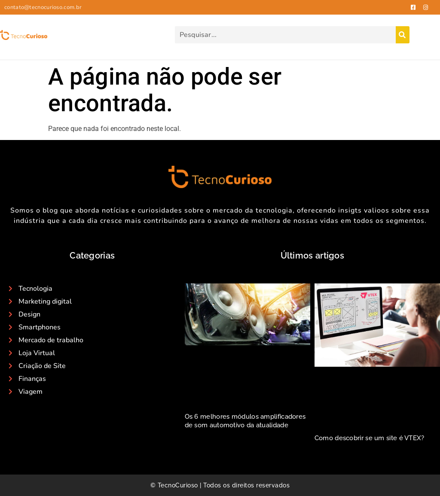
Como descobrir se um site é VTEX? (370, 438)
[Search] (402, 34)
